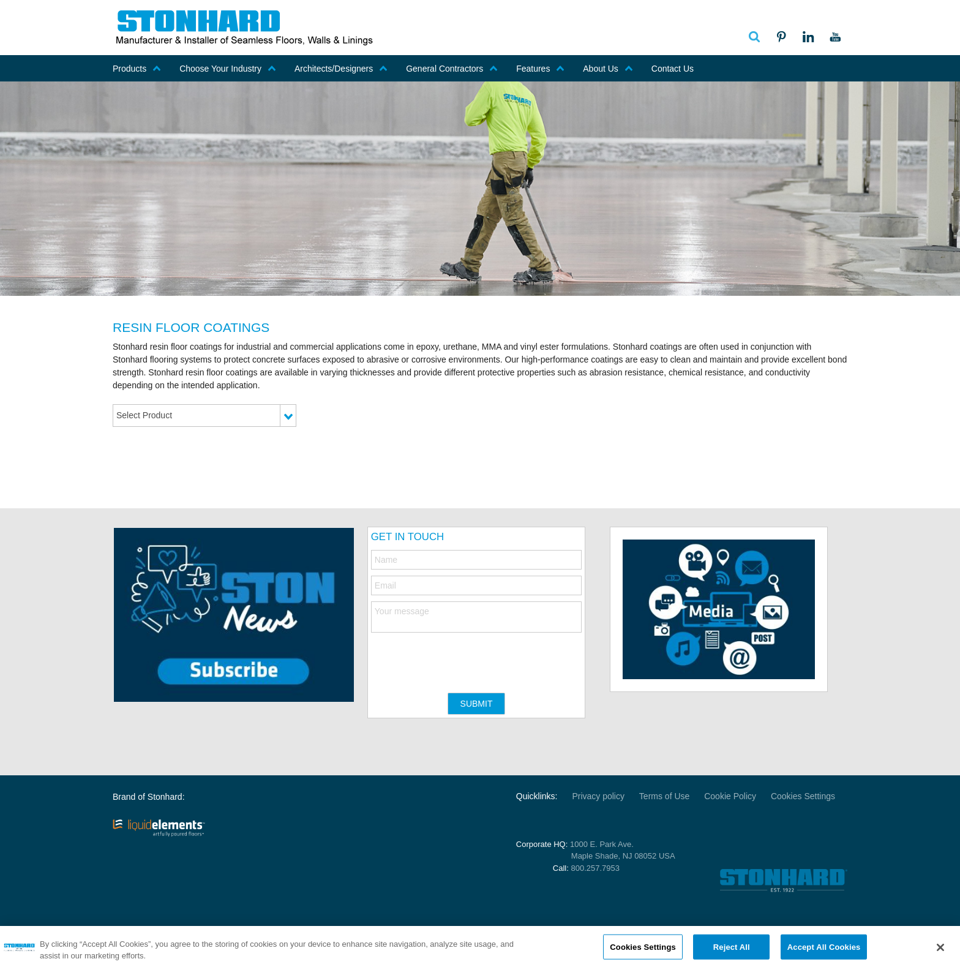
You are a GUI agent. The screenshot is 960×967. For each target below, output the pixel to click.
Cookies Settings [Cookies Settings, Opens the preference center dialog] (643, 950)
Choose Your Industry (227, 68)
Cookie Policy (730, 796)
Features (540, 68)
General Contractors (452, 68)
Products (137, 68)
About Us (608, 68)
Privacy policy (598, 796)
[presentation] (464, 656)
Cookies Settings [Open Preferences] (803, 796)
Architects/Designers (341, 68)
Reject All (731, 950)
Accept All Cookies (824, 950)
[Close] (940, 951)
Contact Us (672, 68)
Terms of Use (664, 796)
